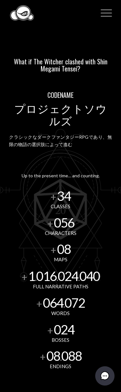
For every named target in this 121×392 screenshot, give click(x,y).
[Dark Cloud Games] (50, 13)
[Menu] (103, 13)
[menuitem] (103, 13)
